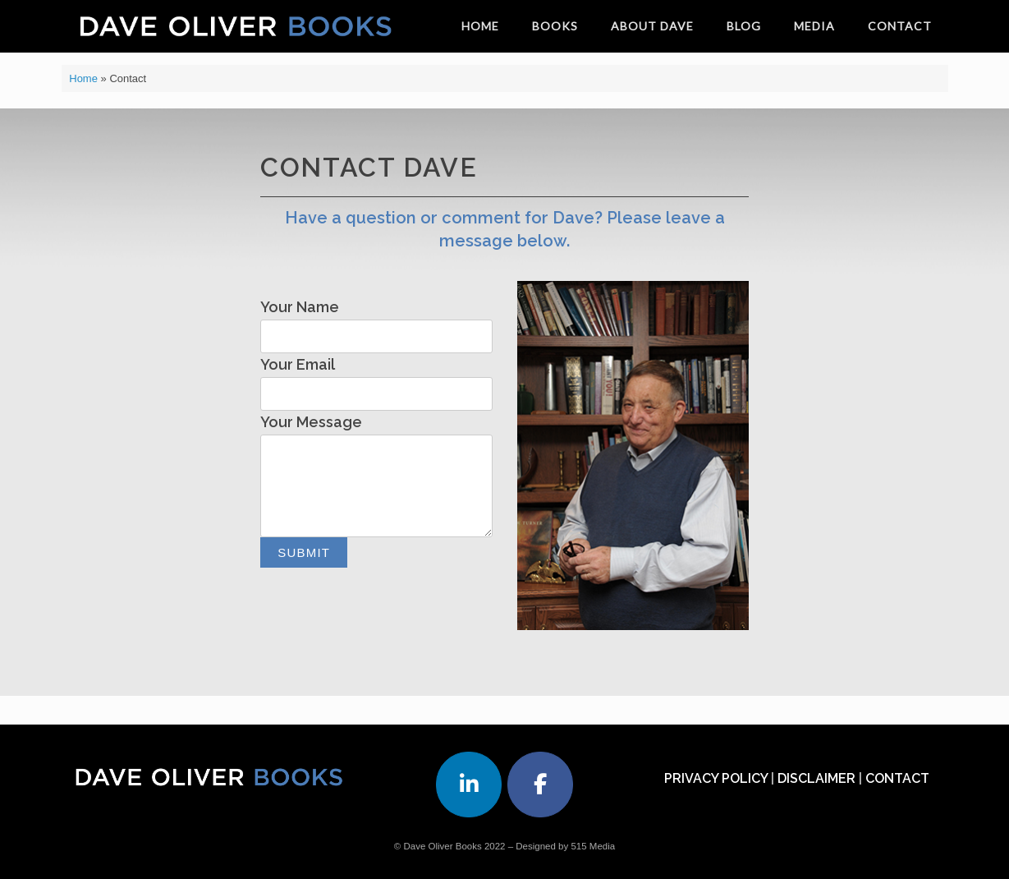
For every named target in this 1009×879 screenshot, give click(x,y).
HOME (480, 26)
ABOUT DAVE (652, 26)
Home (83, 78)
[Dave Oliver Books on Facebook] (540, 784)
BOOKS (555, 26)
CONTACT (900, 26)
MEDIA (814, 26)
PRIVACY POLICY (716, 778)
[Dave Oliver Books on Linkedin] (469, 784)
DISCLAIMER (816, 778)
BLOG (744, 26)
